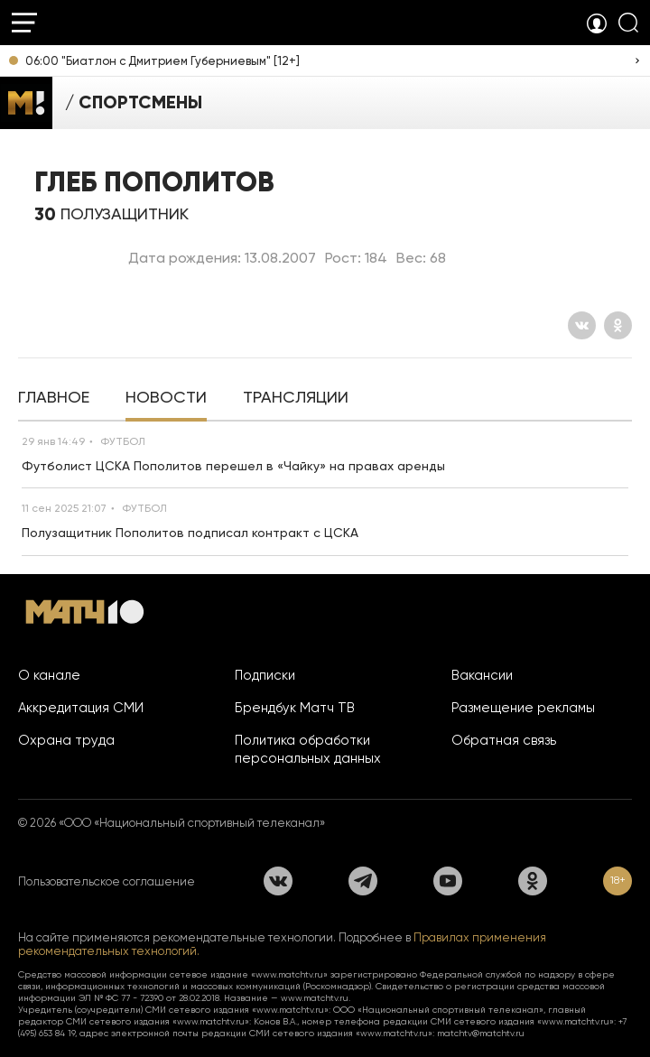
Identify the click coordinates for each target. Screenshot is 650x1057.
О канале (49, 675)
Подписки (265, 675)
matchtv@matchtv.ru (481, 1033)
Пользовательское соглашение (106, 881)
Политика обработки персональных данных (308, 749)
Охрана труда (66, 740)
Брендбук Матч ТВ (295, 708)
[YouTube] (447, 881)
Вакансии (482, 675)
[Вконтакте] (582, 325)
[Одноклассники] (618, 325)
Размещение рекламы (523, 708)
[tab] (53, 399)
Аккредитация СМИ (81, 708)
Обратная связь (503, 740)
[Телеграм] (362, 881)
